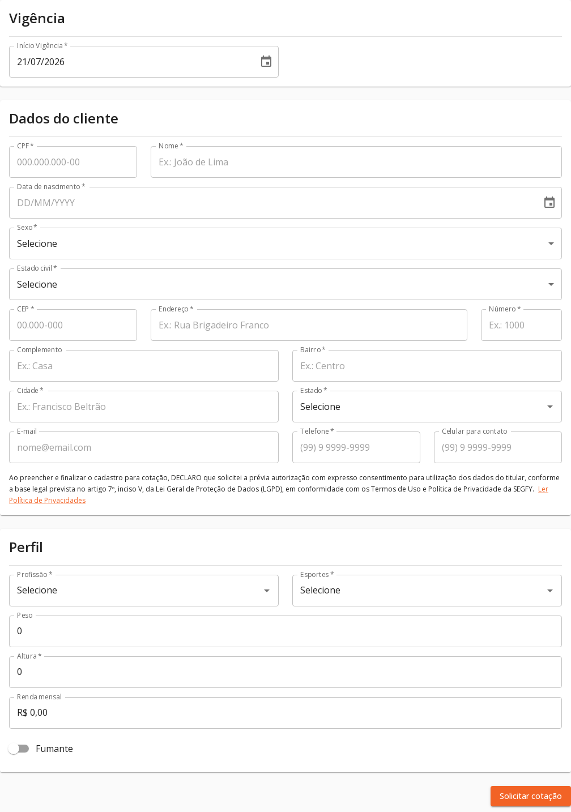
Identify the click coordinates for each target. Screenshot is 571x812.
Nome (171, 146)
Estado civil (37, 268)
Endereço (176, 309)
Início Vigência (42, 45)
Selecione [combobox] (37, 243)
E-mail (27, 431)
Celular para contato (475, 431)
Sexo (27, 227)
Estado (313, 390)
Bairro (313, 349)
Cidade (30, 390)
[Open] (550, 406)
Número (505, 309)
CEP (26, 309)
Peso (25, 615)
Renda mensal (39, 697)
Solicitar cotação (531, 795)
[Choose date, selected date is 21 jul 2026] (266, 61)
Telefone (317, 431)
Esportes (317, 574)
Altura (29, 656)
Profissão (34, 574)
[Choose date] (549, 202)
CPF (25, 146)
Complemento (39, 349)
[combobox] (411, 406)
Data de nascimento (51, 186)
